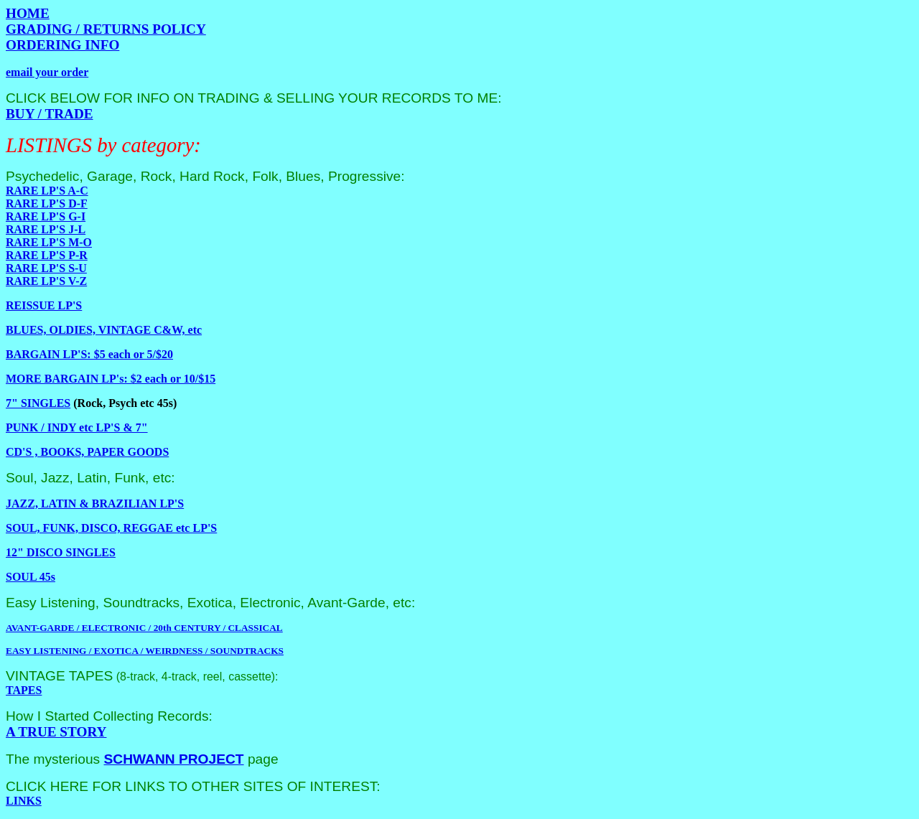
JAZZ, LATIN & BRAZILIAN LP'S (95, 503)
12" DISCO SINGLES (61, 552)
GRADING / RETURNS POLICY (106, 29)
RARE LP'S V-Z (46, 281)
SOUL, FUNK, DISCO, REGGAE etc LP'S (111, 528)
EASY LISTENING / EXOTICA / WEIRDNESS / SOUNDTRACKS (145, 650)
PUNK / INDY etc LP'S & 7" (77, 427)
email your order (47, 72)
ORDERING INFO (62, 44)
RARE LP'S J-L (45, 229)
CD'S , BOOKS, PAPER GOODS (87, 452)
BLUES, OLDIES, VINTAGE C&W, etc (104, 330)
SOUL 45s (30, 577)
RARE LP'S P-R (47, 255)
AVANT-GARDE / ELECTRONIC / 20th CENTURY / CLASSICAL (144, 627)
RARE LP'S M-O (49, 242)
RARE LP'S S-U (46, 268)
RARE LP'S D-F (47, 203)
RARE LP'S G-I (45, 216)
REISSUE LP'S (44, 305)
